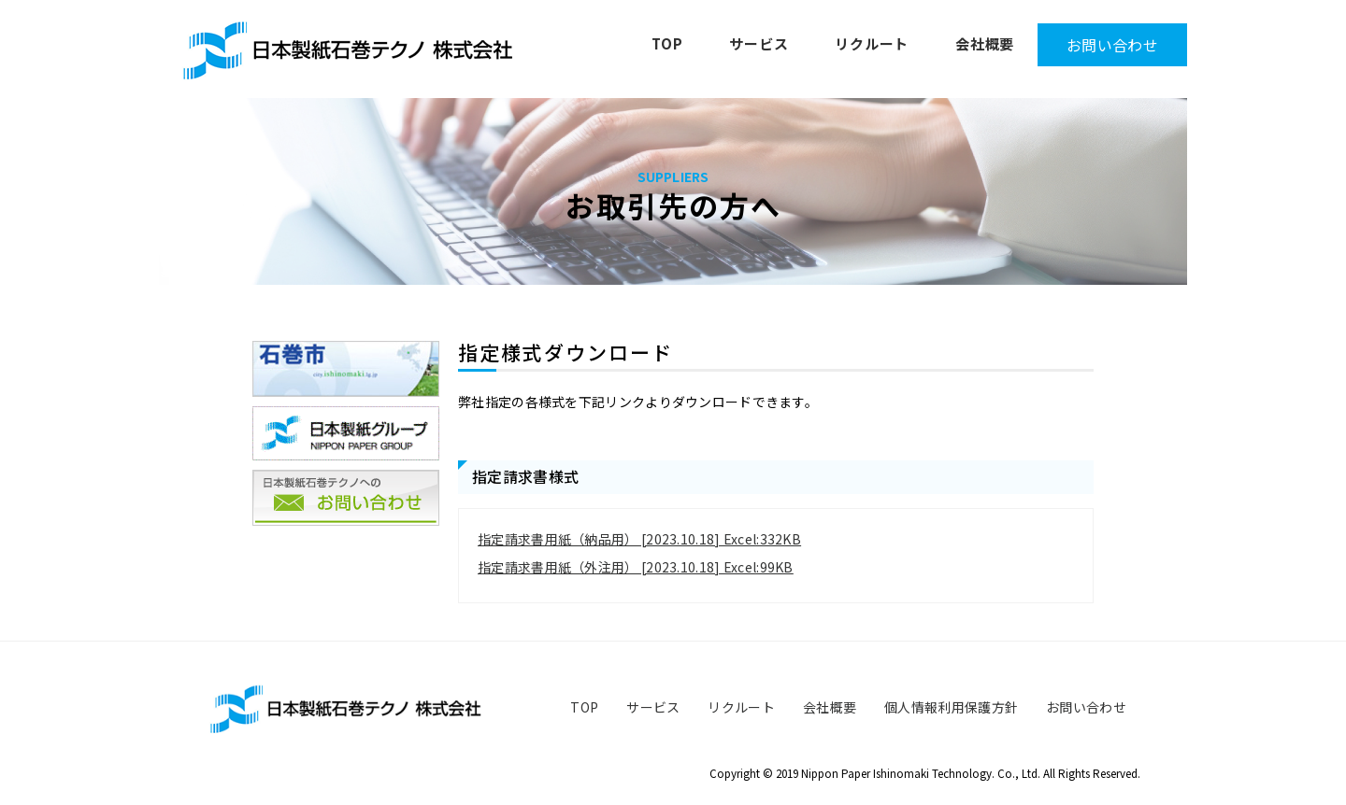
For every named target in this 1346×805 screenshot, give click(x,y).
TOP (667, 43)
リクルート (872, 43)
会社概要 (984, 43)
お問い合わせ (1112, 45)
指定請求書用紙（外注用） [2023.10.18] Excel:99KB (636, 567)
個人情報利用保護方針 (951, 707)
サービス (758, 43)
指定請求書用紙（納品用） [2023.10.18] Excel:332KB (639, 539)
